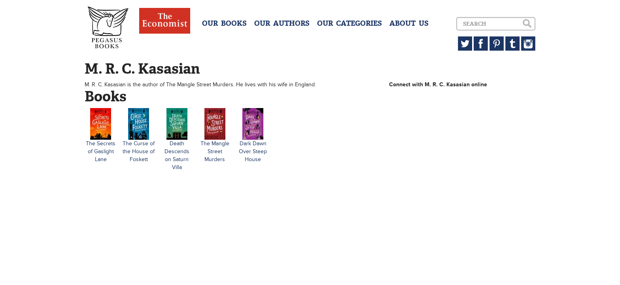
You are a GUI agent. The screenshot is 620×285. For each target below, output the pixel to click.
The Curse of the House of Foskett (139, 151)
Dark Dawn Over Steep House (253, 151)
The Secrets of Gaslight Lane (100, 151)
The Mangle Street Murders (214, 151)
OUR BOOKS (224, 23)
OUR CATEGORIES (349, 23)
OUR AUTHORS (282, 23)
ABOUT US (409, 23)
